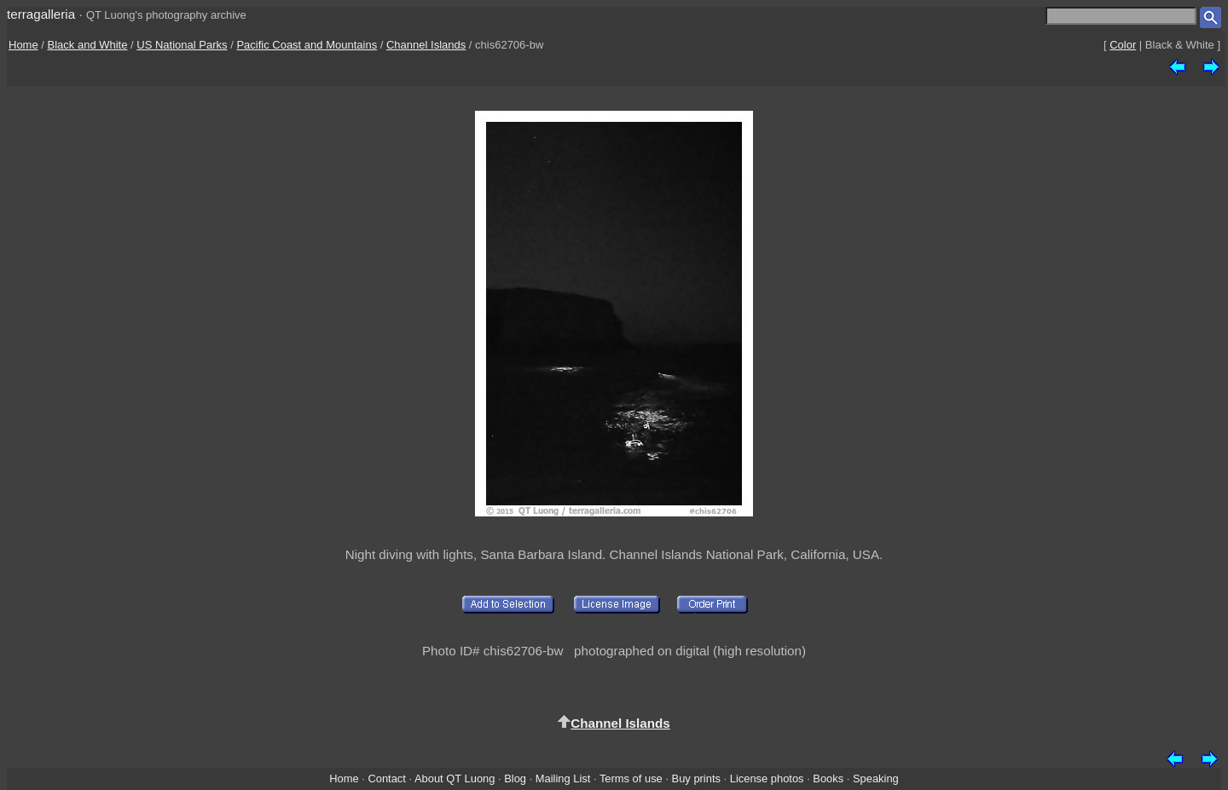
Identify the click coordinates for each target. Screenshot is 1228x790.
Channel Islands (426, 44)
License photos (767, 778)
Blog (515, 778)
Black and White (88, 44)
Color (1122, 44)
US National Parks (181, 44)
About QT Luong (454, 778)
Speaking (876, 778)
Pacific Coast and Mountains (306, 44)
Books (828, 778)
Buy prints (696, 778)
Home (23, 44)
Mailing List (563, 778)
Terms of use (631, 778)
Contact (386, 778)
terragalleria (41, 14)
